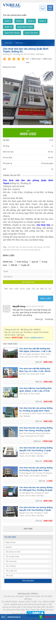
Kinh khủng (22, 262)
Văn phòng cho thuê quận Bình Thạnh (19, 610)
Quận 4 (43, 21)
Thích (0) (39, 320)
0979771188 (49, 617)
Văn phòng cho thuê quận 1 (36, 605)
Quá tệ (35, 262)
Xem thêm (28, 529)
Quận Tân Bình (31, 33)
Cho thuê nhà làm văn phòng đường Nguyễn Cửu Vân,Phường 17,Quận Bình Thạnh (36, 451)
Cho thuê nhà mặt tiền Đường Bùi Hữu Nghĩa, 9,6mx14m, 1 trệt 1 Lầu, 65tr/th (35, 352)
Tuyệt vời (25, 265)
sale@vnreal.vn (37, 338)
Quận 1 (7, 21)
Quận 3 (31, 21)
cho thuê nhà (13, 247)
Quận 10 (8, 27)
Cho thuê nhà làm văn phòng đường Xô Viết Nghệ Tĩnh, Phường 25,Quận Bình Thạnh (36, 491)
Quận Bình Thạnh (25, 27)
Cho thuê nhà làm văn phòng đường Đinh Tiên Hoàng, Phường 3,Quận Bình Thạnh (36, 431)
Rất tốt (14, 265)
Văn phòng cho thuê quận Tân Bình (38, 608)
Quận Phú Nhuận (11, 33)
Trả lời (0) (49, 320)
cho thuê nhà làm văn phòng (30, 247)
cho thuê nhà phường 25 (30, 250)
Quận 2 (19, 21)
